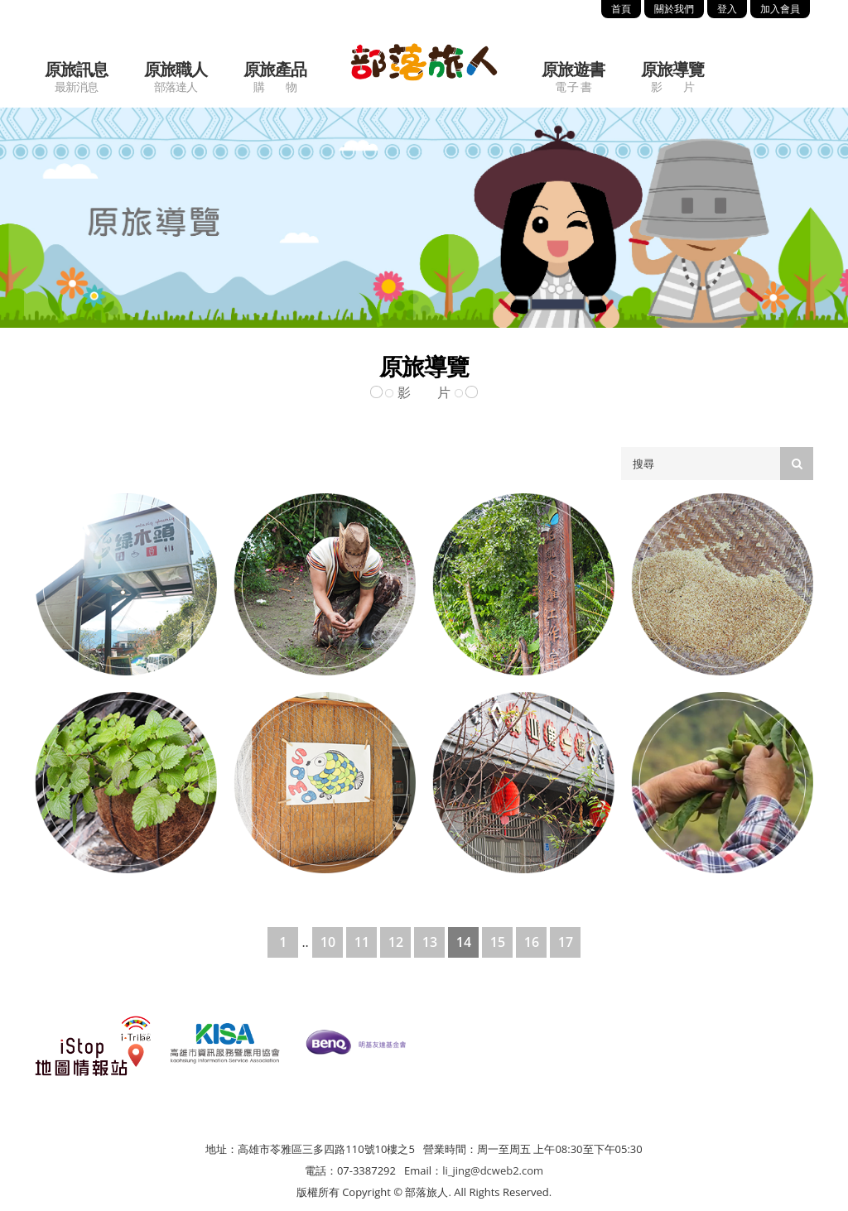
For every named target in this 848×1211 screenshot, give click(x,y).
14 (463, 942)
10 (327, 942)
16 (531, 942)
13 (429, 942)
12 (395, 942)
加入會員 (780, 9)
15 (497, 942)
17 (565, 942)
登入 (727, 9)
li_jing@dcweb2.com (492, 1170)
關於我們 (674, 9)
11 (361, 942)
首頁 (621, 9)
